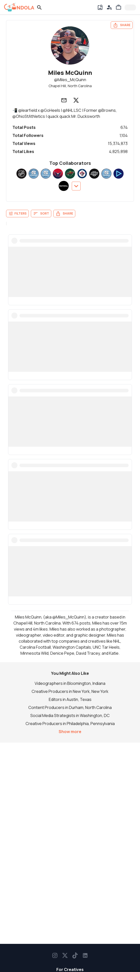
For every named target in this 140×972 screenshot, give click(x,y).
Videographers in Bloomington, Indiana (70, 683)
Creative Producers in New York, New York (70, 691)
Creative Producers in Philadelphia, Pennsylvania (70, 723)
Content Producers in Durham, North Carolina (70, 707)
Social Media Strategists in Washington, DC (70, 715)
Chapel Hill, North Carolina (70, 85)
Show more (70, 731)
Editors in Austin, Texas (70, 699)
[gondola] (19, 7)
